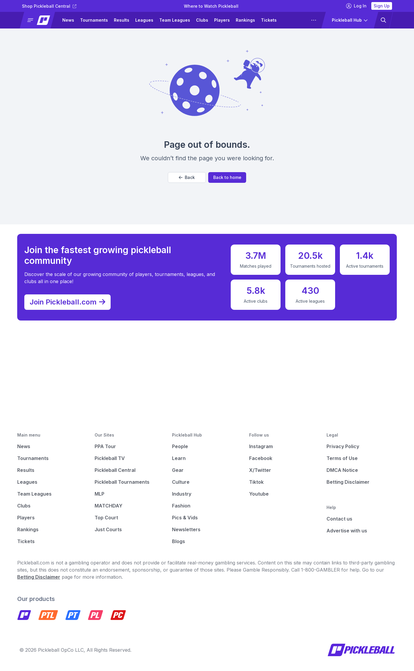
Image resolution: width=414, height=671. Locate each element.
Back (187, 177)
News (68, 20)
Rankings (245, 20)
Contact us (339, 519)
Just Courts (108, 529)
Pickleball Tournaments (122, 482)
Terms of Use (342, 458)
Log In (356, 6)
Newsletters (186, 529)
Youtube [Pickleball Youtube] (259, 494)
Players (222, 20)
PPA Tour (105, 446)
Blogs (178, 541)
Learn (179, 458)
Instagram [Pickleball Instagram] (261, 446)
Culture (181, 482)
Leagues (144, 20)
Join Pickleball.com (70, 300)
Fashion (181, 506)
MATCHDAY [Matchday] (108, 506)
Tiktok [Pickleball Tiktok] (256, 482)
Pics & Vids (185, 518)
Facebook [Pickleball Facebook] (260, 458)
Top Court (106, 518)
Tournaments (94, 20)
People (180, 446)
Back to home (227, 177)
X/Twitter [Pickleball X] (260, 470)
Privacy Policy (343, 446)
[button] (40, 20)
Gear (178, 470)
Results (121, 20)
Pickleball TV (110, 458)
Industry (181, 494)
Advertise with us (347, 531)
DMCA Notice (342, 470)
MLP (99, 494)
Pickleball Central (115, 470)
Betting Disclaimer (348, 482)
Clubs (202, 20)
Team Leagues (174, 20)
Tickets (269, 20)
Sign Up (382, 5)
